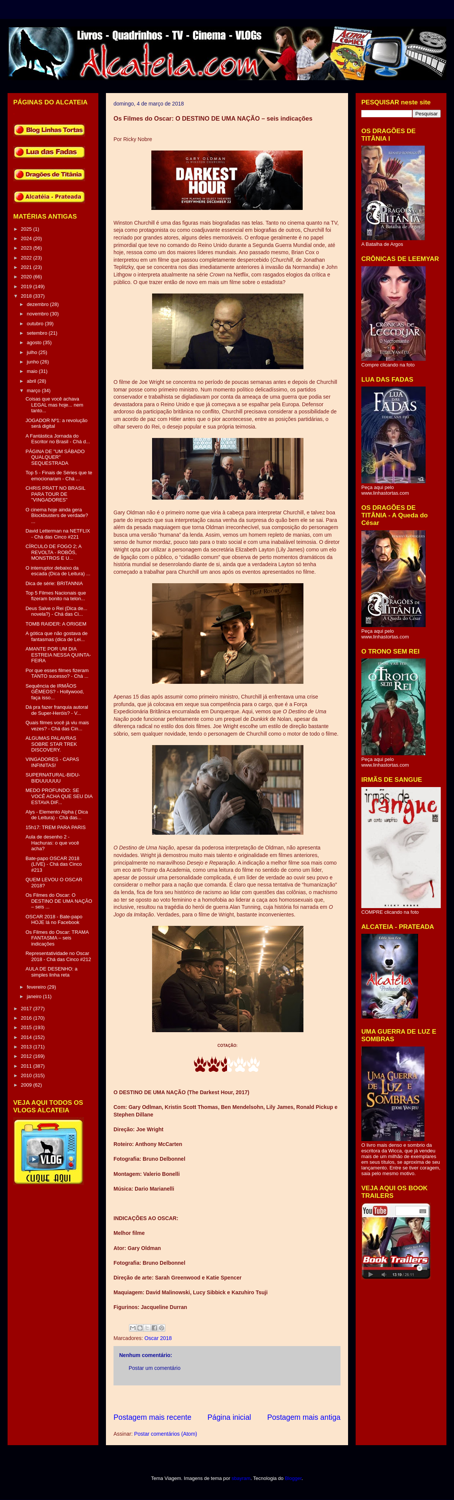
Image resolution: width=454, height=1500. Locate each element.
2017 (27, 1008)
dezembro (38, 304)
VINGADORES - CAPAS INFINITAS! (52, 762)
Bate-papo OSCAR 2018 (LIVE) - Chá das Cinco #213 (53, 864)
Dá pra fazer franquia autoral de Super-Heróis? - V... (56, 710)
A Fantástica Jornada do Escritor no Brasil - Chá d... (57, 439)
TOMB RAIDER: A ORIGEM (55, 624)
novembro (38, 314)
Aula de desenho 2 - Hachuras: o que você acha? (52, 842)
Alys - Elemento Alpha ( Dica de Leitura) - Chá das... (56, 815)
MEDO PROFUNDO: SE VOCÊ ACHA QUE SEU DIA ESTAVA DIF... (58, 796)
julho (33, 352)
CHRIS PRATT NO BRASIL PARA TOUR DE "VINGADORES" (55, 494)
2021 (27, 267)
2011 (27, 1066)
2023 (27, 248)
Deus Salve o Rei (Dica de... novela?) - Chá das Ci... (56, 611)
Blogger (293, 1478)
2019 (27, 286)
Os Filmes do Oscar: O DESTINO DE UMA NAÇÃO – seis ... (58, 901)
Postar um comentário (154, 1368)
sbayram (241, 1478)
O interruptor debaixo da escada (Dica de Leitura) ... (57, 571)
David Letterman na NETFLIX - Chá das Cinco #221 (57, 534)
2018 (27, 296)
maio (33, 371)
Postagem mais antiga (303, 1417)
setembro (38, 333)
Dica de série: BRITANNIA (53, 583)
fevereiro (37, 987)
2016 (27, 1018)
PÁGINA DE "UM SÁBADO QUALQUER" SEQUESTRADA (54, 457)
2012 (27, 1056)
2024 (27, 238)
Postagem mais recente (152, 1417)
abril (32, 381)
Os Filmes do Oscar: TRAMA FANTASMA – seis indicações (57, 938)
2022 (27, 258)
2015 (27, 1027)
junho (33, 362)
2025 (27, 229)
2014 (27, 1037)
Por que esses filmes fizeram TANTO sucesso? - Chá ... (57, 673)
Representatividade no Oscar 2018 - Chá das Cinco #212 (58, 956)
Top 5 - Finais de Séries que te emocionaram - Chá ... (58, 475)
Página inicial (229, 1417)
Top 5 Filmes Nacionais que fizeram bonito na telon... (55, 596)
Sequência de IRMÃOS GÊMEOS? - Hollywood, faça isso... (54, 691)
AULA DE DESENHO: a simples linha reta (51, 972)
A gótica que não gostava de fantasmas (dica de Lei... (56, 636)
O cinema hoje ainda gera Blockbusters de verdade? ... (56, 515)
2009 (27, 1085)
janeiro (35, 996)
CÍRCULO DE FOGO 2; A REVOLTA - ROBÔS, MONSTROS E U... (53, 552)
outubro (36, 323)
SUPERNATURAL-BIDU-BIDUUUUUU (52, 778)
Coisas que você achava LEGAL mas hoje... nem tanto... (54, 404)
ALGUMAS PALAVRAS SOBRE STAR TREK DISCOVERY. (51, 744)
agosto (35, 342)
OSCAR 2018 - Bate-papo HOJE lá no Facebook (53, 919)
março (34, 390)
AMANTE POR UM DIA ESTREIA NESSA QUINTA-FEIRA (58, 654)
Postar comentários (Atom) (165, 1434)
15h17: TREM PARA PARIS (55, 827)
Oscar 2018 (158, 1338)
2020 (27, 277)
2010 (27, 1075)
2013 (27, 1047)
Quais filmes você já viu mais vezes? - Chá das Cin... (57, 725)
